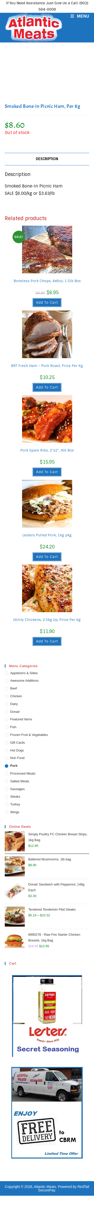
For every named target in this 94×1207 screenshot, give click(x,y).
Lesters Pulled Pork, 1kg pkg (47, 535)
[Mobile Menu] (78, 16)
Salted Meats (19, 781)
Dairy (14, 704)
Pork (14, 766)
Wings (14, 812)
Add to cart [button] (47, 302)
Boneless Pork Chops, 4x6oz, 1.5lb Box (47, 281)
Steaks (15, 796)
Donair (15, 712)
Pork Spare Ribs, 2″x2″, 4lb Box (47, 450)
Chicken (16, 696)
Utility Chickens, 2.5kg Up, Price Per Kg (47, 619)
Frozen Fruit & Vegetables (29, 735)
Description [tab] (47, 159)
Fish (13, 727)
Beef (13, 688)
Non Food (17, 758)
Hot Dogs (17, 750)
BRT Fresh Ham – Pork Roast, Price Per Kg (47, 365)
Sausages (17, 789)
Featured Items (21, 719)
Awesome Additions (24, 680)
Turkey (15, 804)
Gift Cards (17, 742)
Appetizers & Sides (24, 673)
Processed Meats (22, 773)
